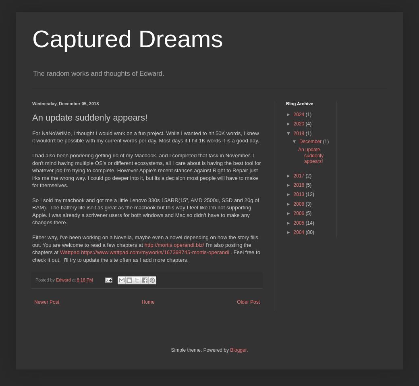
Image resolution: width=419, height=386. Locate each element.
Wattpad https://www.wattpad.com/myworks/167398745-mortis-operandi (145, 252)
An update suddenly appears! (311, 155)
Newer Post (46, 302)
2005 (300, 223)
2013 (300, 194)
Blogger (238, 350)
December (311, 141)
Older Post (248, 302)
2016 (300, 185)
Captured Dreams (127, 38)
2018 (300, 133)
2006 (300, 213)
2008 (300, 204)
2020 (300, 124)
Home (148, 302)
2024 (300, 114)
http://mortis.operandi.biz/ (174, 245)
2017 (300, 176)
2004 (300, 232)
